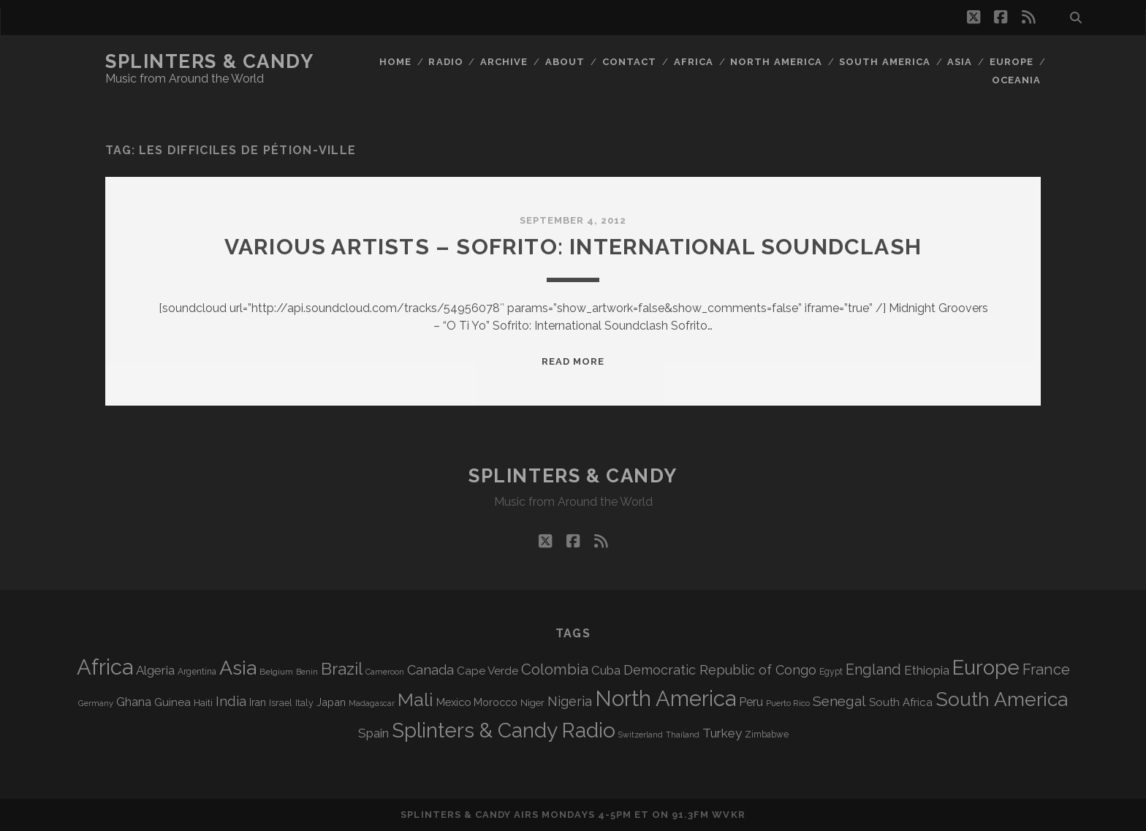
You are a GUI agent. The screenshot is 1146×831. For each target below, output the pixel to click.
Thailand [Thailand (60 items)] (682, 734)
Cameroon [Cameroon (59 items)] (384, 672)
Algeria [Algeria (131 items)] (155, 670)
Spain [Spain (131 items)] (373, 733)
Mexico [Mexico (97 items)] (453, 702)
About (565, 61)
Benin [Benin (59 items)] (307, 672)
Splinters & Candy (209, 61)
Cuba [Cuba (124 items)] (606, 670)
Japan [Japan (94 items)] (331, 702)
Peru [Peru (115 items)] (751, 702)
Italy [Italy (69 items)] (304, 702)
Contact (629, 61)
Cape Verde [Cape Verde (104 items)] (487, 671)
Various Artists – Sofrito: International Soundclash (573, 246)
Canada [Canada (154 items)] (430, 670)
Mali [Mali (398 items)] (415, 699)
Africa (693, 61)
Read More (573, 361)
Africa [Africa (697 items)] (105, 667)
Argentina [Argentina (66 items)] (197, 672)
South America (884, 61)
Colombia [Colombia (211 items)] (554, 669)
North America (776, 61)
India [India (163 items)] (231, 701)
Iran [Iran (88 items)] (257, 702)
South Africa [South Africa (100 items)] (901, 702)
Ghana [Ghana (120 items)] (133, 702)
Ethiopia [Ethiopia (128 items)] (926, 670)
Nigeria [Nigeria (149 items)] (569, 701)
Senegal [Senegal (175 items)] (839, 701)
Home (395, 61)
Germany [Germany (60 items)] (95, 703)
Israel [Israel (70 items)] (280, 702)
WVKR (728, 814)
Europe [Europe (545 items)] (986, 667)
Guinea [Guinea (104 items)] (172, 702)
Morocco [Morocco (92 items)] (495, 702)
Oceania (1016, 80)
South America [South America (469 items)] (1002, 699)
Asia (959, 61)
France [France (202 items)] (1046, 669)
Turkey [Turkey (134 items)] (722, 733)
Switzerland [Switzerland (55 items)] (640, 734)
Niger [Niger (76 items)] (532, 702)
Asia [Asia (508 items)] (238, 667)
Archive (504, 61)
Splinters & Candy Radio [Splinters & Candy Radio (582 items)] (503, 730)
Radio (445, 61)
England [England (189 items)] (873, 669)
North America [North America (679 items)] (665, 698)
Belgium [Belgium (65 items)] (276, 672)
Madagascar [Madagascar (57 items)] (372, 703)
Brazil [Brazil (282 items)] (342, 668)
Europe (1011, 61)
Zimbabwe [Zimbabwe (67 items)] (767, 734)
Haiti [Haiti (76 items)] (203, 702)
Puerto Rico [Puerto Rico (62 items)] (788, 703)
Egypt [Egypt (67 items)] (831, 672)
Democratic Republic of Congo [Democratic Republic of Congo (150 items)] (719, 670)
